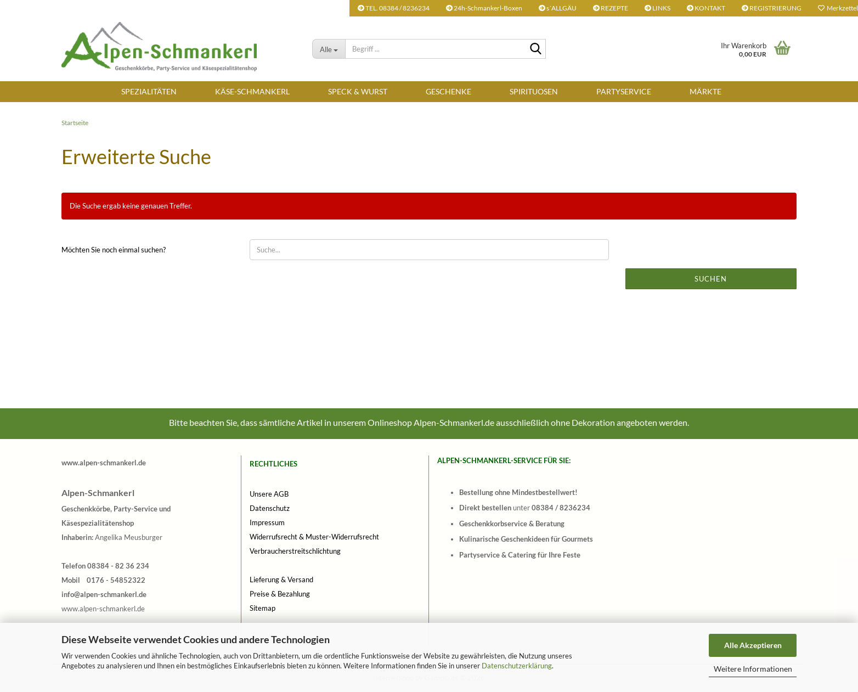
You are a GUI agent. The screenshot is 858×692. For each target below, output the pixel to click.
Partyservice (623, 91)
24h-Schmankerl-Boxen (484, 8)
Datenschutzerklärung (517, 665)
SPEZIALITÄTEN (149, 91)
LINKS (657, 8)
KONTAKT (706, 8)
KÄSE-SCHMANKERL (252, 91)
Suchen (711, 278)
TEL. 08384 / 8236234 (394, 8)
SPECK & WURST (357, 91)
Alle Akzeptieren (753, 645)
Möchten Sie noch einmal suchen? (113, 249)
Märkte (705, 91)
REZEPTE (610, 8)
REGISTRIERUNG (771, 8)
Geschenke (448, 91)
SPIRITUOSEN (534, 91)
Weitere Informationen (753, 668)
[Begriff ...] (328, 49)
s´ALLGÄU (558, 8)
